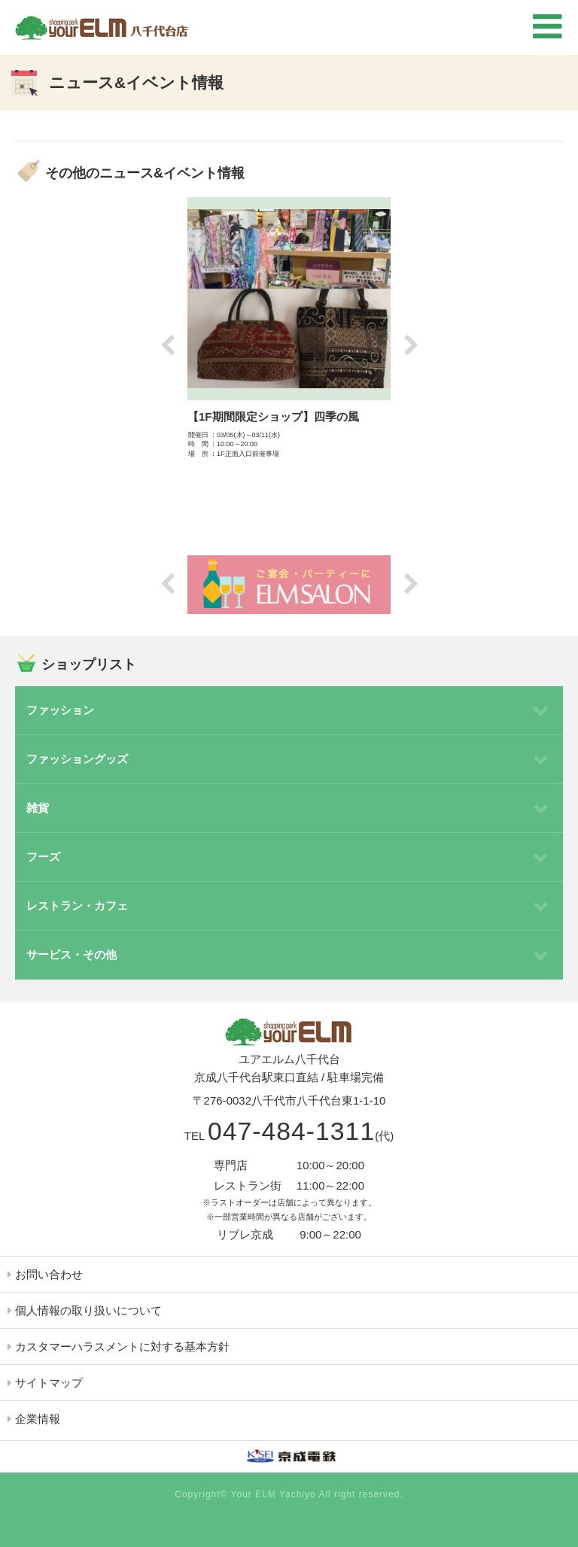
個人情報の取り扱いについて (88, 1310)
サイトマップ (49, 1382)
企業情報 (37, 1418)
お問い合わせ (49, 1274)
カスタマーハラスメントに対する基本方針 (122, 1346)
